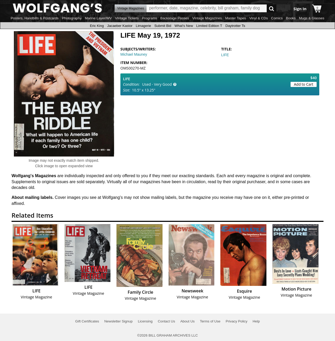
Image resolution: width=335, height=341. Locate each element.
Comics (277, 18)
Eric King (97, 26)
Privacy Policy (236, 321)
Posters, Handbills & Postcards (35, 18)
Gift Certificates (87, 321)
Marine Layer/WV (98, 18)
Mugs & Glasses (311, 18)
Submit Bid (162, 26)
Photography (72, 18)
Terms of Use (210, 321)
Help (256, 321)
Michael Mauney (133, 54)
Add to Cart (303, 84)
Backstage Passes (174, 18)
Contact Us (166, 321)
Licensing (145, 321)
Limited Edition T (209, 26)
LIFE (225, 55)
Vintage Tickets (127, 18)
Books (291, 18)
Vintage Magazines (207, 18)
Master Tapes (235, 18)
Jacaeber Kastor (119, 26)
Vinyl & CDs (258, 18)
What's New (184, 26)
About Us (187, 321)
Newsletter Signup (118, 321)
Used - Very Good (157, 84)
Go (271, 8)
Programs (149, 18)
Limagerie (143, 26)
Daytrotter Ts (235, 26)
